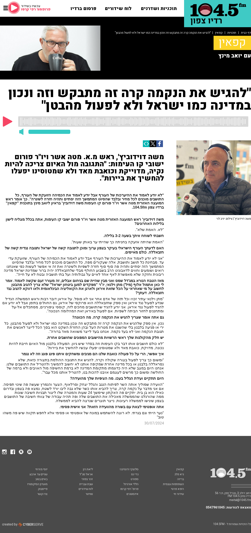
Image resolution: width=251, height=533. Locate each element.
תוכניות (231, 33)
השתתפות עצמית (173, 484)
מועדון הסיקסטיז (37, 484)
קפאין (219, 33)
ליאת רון (88, 469)
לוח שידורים (86, 489)
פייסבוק (42, 489)
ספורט (134, 479)
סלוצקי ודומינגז (129, 469)
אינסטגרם (132, 494)
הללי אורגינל (130, 484)
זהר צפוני (87, 479)
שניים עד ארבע (38, 474)
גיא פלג (179, 474)
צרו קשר (42, 494)
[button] (6, 10)
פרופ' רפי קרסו (129, 489)
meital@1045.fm (240, 500)
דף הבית (246, 33)
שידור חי (179, 494)
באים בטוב (41, 479)
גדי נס (134, 474)
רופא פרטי (177, 489)
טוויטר (89, 494)
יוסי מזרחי (41, 469)
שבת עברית (86, 484)
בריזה (180, 479)
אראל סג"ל (86, 474)
